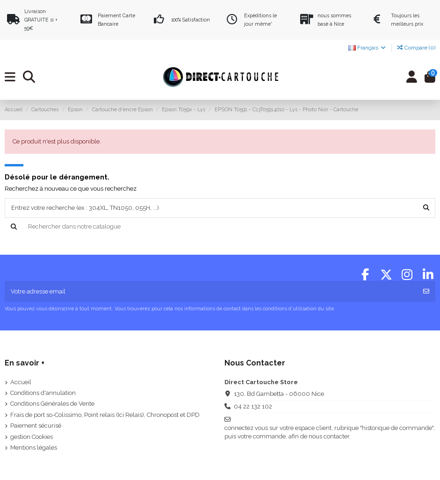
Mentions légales (33, 447)
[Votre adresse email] (211, 291)
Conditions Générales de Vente (52, 403)
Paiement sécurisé (35, 425)
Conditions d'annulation (43, 392)
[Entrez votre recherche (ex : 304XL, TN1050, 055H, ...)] (426, 208)
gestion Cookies (31, 436)
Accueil (20, 382)
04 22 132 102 (253, 406)
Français (367, 47)
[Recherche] (220, 227)
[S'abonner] (426, 291)
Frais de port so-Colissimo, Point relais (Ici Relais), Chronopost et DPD (105, 414)
